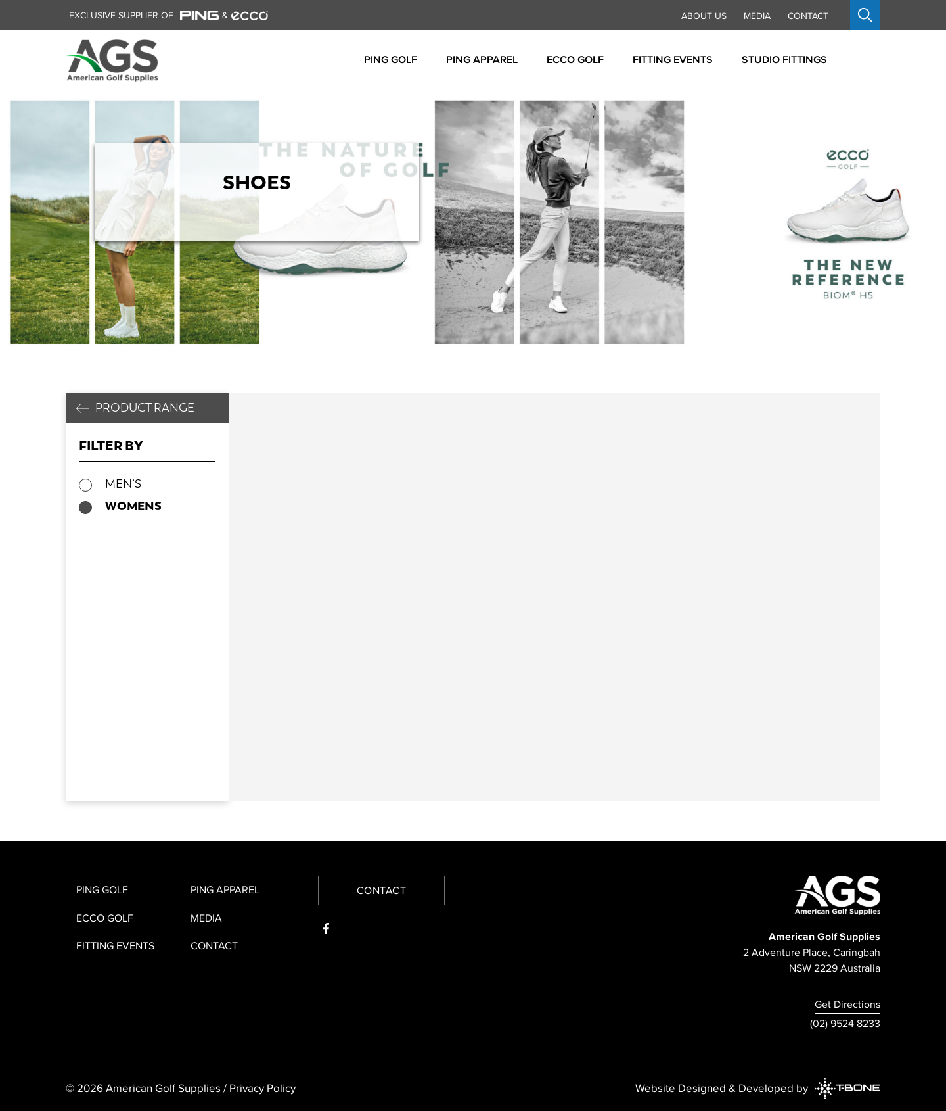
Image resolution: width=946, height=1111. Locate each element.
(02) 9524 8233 (845, 1023)
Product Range (144, 408)
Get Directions (847, 1004)
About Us (704, 16)
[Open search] (865, 15)
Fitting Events (115, 945)
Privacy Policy (262, 1088)
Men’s (123, 484)
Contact (808, 16)
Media (757, 16)
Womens (133, 505)
